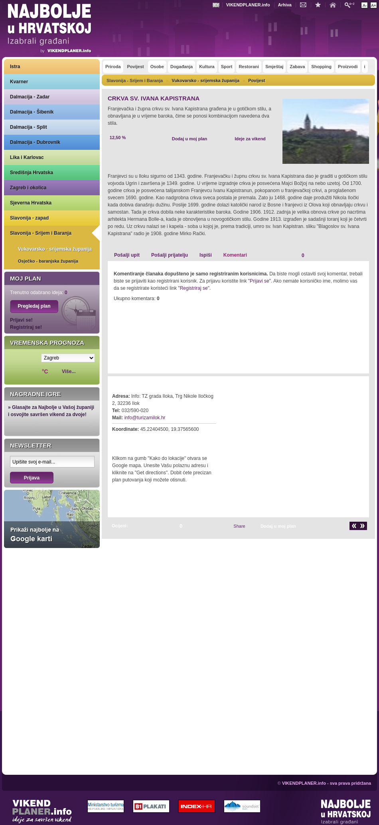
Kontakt (305, 4)
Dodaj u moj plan (189, 138)
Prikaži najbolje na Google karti (52, 519)
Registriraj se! (26, 327)
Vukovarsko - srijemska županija (55, 249)
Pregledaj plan (34, 306)
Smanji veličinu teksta (364, 5)
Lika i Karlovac (27, 157)
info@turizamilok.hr (145, 417)
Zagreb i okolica (28, 188)
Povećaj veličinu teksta (373, 5)
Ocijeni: (120, 525)
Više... (68, 371)
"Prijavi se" (259, 281)
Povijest (256, 80)
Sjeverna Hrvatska (30, 203)
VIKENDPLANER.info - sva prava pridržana (326, 783)
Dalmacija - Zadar (29, 97)
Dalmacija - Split (28, 127)
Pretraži (351, 4)
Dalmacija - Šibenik (31, 112)
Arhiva (285, 4)
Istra (15, 66)
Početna (334, 4)
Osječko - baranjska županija (48, 261)
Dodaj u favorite (320, 4)
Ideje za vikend (250, 138)
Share (239, 526)
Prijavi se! (21, 320)
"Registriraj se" (193, 288)
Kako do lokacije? (136, 440)
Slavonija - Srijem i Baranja (40, 233)
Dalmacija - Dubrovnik (35, 142)
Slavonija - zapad (29, 218)
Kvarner (19, 81)
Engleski (217, 5)
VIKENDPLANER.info (248, 4)
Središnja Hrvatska (31, 172)
